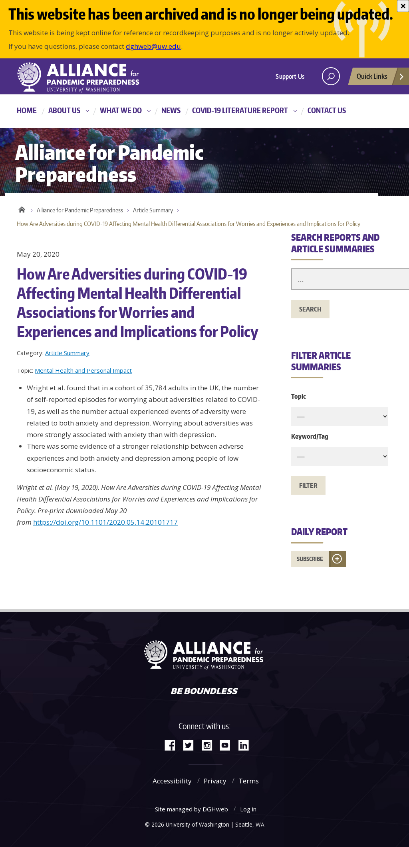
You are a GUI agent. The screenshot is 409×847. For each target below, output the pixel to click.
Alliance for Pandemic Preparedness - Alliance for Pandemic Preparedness (83, 77)
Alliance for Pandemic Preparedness (80, 210)
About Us (64, 110)
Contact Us (327, 110)
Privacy (215, 780)
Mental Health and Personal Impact (83, 370)
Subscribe (310, 558)
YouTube (228, 744)
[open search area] (331, 76)
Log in (248, 809)
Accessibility (172, 780)
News (171, 110)
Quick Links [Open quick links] (381, 78)
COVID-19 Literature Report (240, 110)
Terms (248, 780)
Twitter (191, 744)
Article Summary (153, 210)
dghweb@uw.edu (153, 46)
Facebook (173, 744)
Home (27, 110)
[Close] (403, 6)
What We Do (121, 110)
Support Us (290, 76)
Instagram (209, 744)
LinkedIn (246, 744)
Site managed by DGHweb (191, 809)
